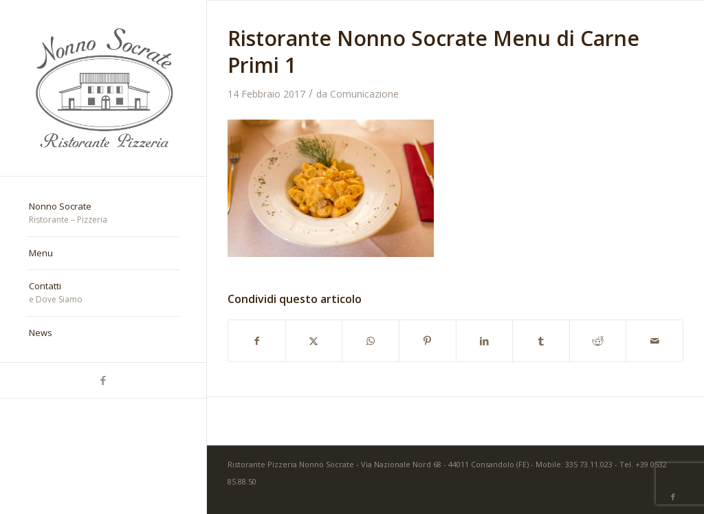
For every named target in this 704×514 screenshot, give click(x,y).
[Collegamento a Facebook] (103, 380)
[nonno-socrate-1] (103, 87)
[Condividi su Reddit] (598, 340)
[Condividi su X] (314, 340)
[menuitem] (103, 213)
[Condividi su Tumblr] (541, 340)
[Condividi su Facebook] (256, 340)
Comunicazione (364, 93)
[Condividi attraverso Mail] (654, 340)
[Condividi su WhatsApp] (370, 340)
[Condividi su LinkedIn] (484, 340)
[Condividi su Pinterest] (427, 340)
